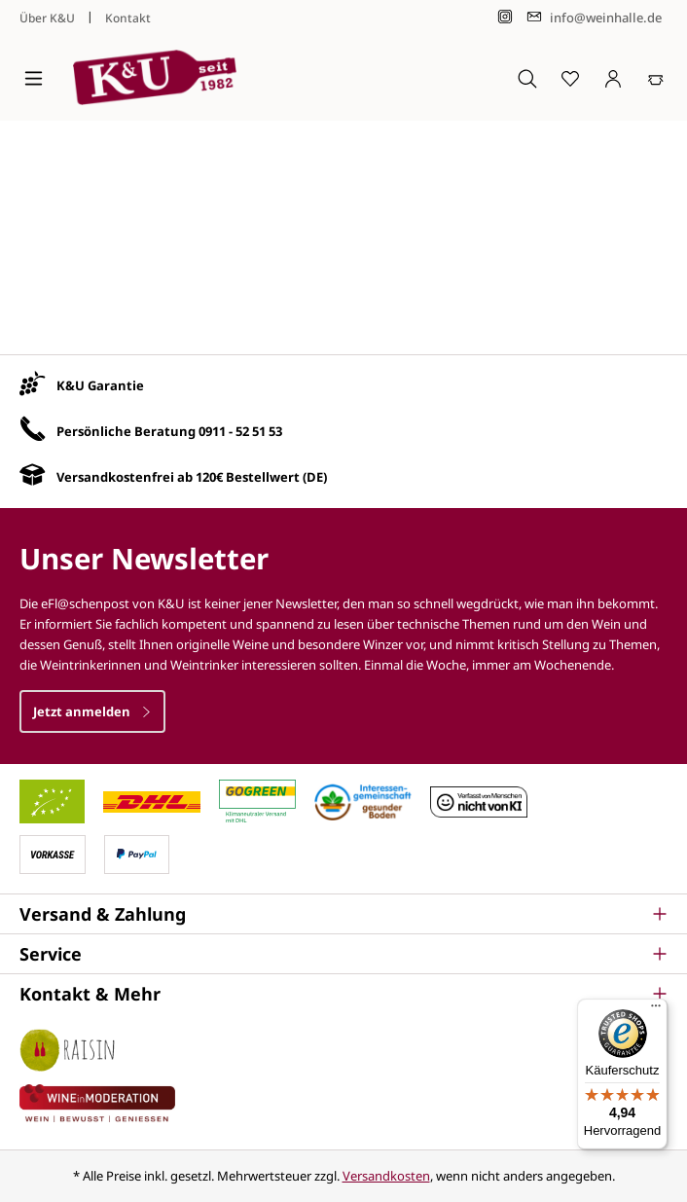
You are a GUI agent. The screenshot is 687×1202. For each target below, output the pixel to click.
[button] (343, 913)
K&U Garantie (100, 385)
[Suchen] (527, 77)
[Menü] (33, 77)
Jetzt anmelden (92, 711)
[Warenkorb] (655, 77)
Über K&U (47, 18)
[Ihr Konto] (613, 77)
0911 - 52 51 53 (240, 431)
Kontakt (128, 18)
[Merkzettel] (570, 77)
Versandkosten (386, 1175)
